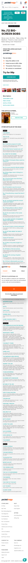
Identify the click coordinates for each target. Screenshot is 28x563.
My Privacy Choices (5, 536)
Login (2, 557)
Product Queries (4, 542)
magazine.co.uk (17, 548)
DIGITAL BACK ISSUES (8, 105)
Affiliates (3, 545)
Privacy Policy (4, 524)
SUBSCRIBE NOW (11, 77)
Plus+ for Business (5, 521)
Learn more (6, 85)
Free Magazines (4, 513)
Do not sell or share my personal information (14, 294)
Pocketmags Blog (5, 516)
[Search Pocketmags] (3, 7)
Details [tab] (14, 271)
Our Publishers (4, 518)
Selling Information (5, 552)
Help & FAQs (16, 505)
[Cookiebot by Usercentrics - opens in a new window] (20, 267)
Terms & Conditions (5, 531)
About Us (16, 542)
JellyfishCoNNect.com (19, 550)
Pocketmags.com (17, 545)
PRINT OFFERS (6, 100)
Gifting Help (16, 518)
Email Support (17, 508)
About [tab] (23, 271)
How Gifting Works (18, 515)
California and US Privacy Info (6, 528)
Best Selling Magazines (6, 511)
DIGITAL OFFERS (7, 103)
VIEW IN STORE (19, 117)
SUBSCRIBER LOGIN (8, 98)
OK (14, 289)
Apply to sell (4, 554)
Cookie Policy (4, 534)
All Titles (3, 505)
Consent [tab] (5, 271)
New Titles (3, 508)
